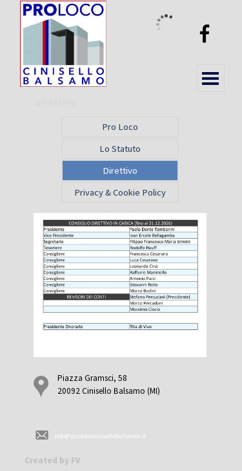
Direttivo (120, 170)
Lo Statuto (120, 148)
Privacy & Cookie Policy (120, 192)
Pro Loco (120, 127)
